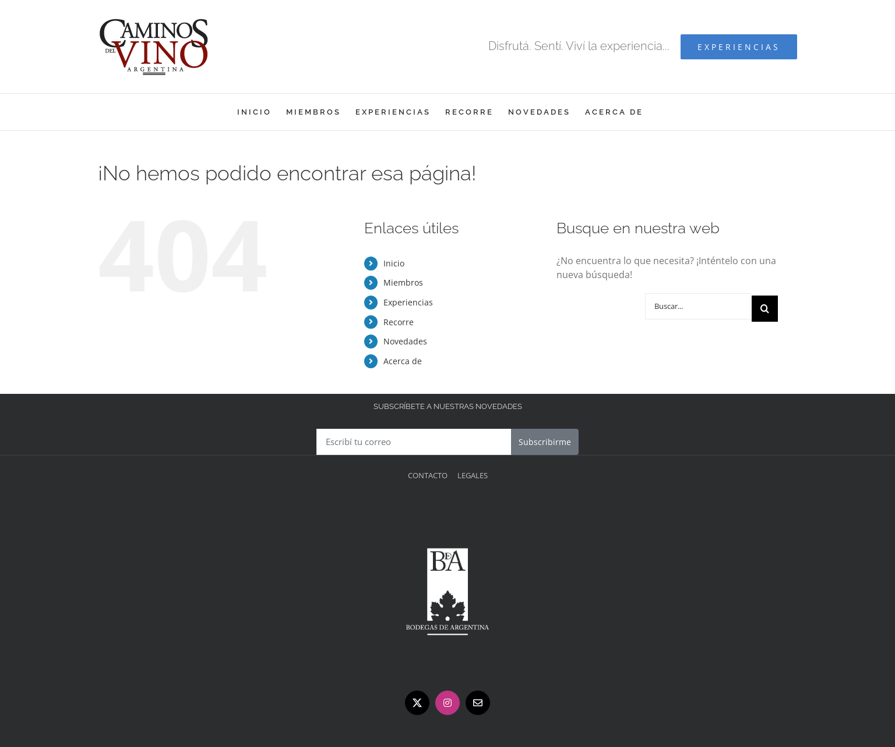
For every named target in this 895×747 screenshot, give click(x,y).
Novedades (405, 341)
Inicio (393, 263)
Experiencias (408, 302)
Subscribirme (545, 441)
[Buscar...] (698, 306)
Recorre (398, 322)
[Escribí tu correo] (414, 442)
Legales (472, 475)
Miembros (403, 282)
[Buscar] (765, 309)
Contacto (428, 475)
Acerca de (402, 361)
